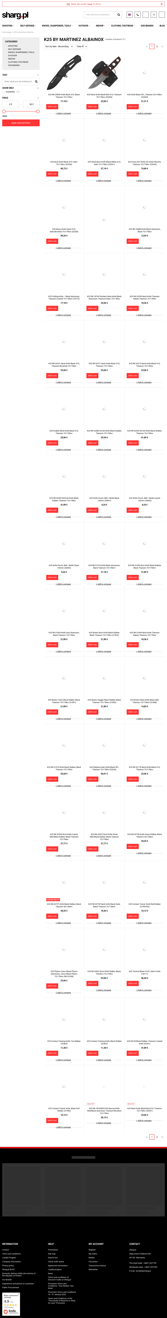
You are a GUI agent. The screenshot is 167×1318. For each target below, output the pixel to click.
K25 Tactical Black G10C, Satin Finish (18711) (144, 972)
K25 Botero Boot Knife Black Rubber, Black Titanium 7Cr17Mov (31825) (104, 633)
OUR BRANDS (147, 26)
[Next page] (162, 46)
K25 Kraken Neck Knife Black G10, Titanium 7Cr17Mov (64, 432)
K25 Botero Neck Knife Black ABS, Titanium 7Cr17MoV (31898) (144, 701)
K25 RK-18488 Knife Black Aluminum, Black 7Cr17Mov (145, 230)
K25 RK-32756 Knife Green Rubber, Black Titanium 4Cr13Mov (145, 835)
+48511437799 (149, 1263)
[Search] (36, 81)
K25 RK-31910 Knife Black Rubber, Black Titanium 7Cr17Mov (64, 768)
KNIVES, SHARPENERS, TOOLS (56, 26)
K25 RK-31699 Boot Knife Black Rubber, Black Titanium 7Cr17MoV (144, 566)
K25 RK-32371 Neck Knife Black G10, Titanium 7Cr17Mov (104, 364)
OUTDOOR (83, 26)
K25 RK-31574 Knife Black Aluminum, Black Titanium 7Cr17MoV (104, 566)
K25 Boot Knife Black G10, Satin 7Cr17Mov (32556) (64, 163)
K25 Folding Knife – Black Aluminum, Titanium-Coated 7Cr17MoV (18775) (64, 297)
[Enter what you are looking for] (21, 81)
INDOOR (99, 26)
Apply (4, 116)
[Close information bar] (161, 4)
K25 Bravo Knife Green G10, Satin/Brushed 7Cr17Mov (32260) (64, 230)
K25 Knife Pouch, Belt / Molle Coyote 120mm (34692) (144, 499)
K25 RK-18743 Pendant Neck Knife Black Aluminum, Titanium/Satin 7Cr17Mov (104, 297)
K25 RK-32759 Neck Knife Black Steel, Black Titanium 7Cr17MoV (104, 905)
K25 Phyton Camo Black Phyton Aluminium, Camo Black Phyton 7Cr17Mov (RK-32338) (64, 973)
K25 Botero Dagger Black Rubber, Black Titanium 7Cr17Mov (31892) (104, 701)
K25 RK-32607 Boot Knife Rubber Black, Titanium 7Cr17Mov (104, 972)
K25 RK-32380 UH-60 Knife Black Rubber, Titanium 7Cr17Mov (104, 432)
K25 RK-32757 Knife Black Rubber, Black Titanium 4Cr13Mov (64, 905)
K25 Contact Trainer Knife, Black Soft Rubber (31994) (64, 1109)
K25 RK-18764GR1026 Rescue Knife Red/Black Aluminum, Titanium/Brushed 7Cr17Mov (104, 1111)
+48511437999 (150, 1267)
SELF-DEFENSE (27, 26)
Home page (6, 32)
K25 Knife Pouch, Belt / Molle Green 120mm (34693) (64, 566)
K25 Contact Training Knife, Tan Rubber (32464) (64, 1042)
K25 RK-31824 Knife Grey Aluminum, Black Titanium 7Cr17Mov (64, 633)
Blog (162, 26)
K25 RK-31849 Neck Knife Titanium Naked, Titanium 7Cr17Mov (144, 633)
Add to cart (52, 107)
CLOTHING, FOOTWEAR (122, 26)
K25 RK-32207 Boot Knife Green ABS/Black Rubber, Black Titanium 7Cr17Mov (104, 836)
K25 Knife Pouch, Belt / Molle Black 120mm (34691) (104, 499)
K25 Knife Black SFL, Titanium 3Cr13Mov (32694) (144, 95)
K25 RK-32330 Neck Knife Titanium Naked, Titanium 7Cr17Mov (144, 297)
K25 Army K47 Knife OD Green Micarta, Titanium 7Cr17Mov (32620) (144, 163)
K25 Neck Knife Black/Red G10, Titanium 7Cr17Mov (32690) (104, 95)
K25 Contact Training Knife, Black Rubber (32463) (104, 1042)
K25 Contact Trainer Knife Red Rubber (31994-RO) (145, 905)
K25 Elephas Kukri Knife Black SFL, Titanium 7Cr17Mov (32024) (104, 768)
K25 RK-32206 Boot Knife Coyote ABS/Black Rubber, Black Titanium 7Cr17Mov (63, 836)
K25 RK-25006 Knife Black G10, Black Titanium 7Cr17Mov (64, 95)
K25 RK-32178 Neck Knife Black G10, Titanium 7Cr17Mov (144, 768)
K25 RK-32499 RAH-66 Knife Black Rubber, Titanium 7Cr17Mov (63, 499)
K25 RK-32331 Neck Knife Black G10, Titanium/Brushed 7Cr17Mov (64, 364)
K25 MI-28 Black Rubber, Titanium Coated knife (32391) (144, 1042)
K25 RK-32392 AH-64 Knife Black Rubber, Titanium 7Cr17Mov (144, 432)
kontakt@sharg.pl (143, 1271)
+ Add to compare (63, 113)
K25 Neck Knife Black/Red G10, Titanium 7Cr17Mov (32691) (144, 1109)
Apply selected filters (20, 123)
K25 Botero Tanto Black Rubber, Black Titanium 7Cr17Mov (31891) (64, 701)
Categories (11, 41)
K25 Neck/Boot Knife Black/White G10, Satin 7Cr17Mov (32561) (104, 163)
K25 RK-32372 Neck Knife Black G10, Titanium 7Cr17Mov (144, 364)
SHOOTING (7, 26)
